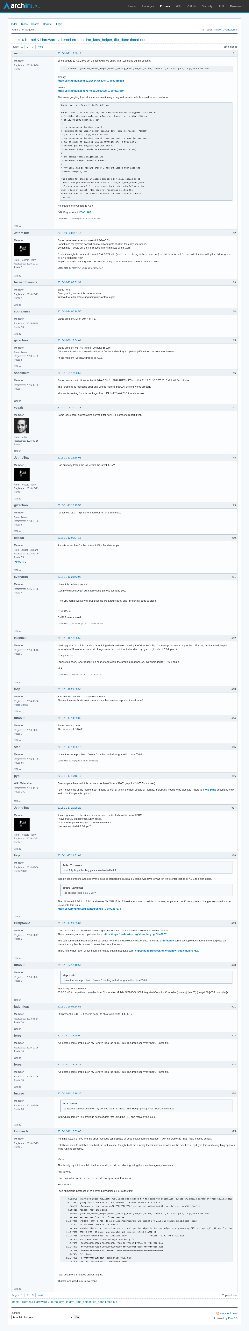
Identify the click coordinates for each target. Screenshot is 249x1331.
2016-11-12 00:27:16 (69, 537)
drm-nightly (167, 940)
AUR (221, 6)
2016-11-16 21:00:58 (69, 689)
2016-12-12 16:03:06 (69, 1131)
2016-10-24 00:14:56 (69, 311)
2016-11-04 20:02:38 (69, 407)
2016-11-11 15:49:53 (69, 505)
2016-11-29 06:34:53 (69, 1006)
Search (35, 24)
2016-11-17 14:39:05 (69, 718)
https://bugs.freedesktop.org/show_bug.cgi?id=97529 (167, 950)
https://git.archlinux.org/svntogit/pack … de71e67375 (89, 908)
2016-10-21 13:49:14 (69, 53)
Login (59, 24)
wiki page (210, 789)
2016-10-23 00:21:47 (69, 232)
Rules (24, 24)
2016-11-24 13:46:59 (69, 965)
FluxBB (233, 1318)
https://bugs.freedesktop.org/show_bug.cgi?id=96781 (135, 934)
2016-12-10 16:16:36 (69, 1093)
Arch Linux (21, 6)
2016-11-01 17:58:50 (69, 372)
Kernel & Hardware (40, 40)
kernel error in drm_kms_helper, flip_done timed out (103, 40)
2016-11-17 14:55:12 (69, 747)
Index (14, 24)
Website (22, 562)
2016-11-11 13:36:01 (69, 457)
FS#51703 (85, 212)
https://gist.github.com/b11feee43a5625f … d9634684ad (91, 80)
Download (236, 6)
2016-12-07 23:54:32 (69, 1064)
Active (217, 29)
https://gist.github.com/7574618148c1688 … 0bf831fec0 (91, 90)
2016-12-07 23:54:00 (69, 1035)
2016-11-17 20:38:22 (69, 807)
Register (47, 24)
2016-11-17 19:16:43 (69, 775)
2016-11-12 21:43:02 (69, 576)
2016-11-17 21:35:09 (69, 923)
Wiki (179, 6)
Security (207, 6)
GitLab (191, 6)
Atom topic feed (229, 1313)
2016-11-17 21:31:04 (69, 855)
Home (132, 6)
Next (40, 46)
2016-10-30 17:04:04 (69, 340)
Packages (148, 6)
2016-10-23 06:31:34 (69, 282)
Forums (165, 6)
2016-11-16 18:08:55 (69, 638)
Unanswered (230, 29)
